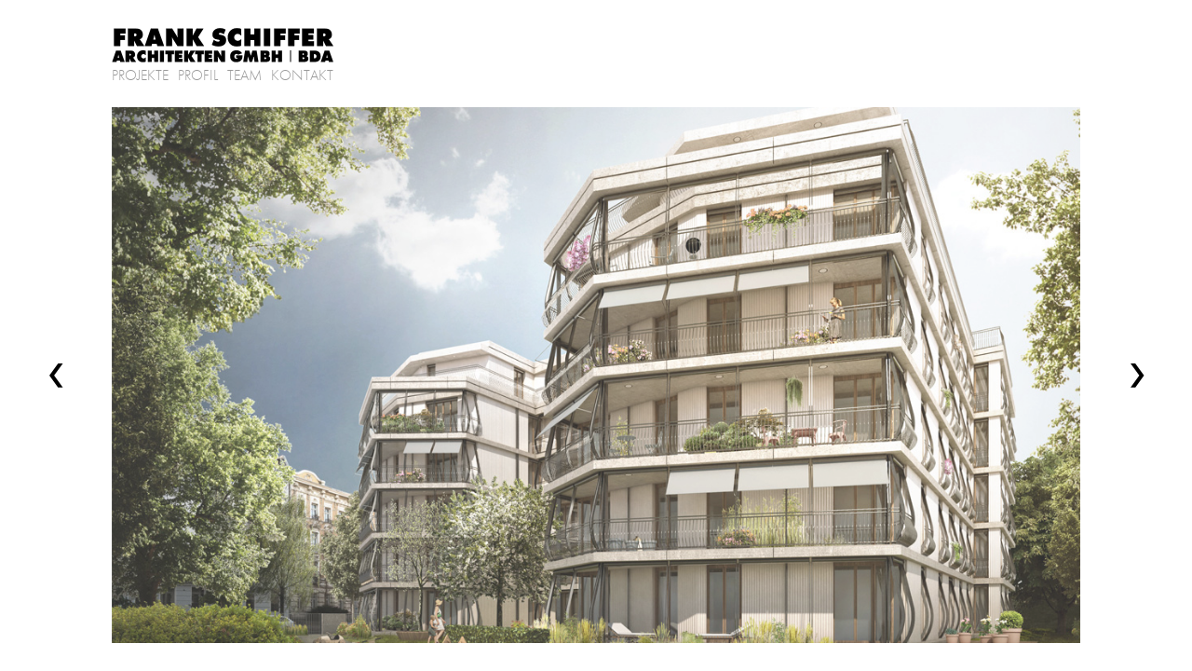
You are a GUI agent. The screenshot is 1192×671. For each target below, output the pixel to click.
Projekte (140, 75)
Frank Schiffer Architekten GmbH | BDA (223, 46)
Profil (198, 75)
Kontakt (302, 75)
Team (244, 75)
